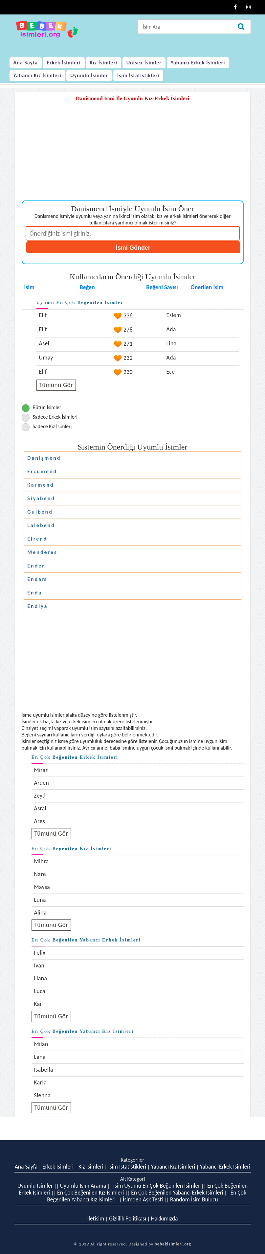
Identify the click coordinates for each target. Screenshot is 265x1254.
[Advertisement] (133, 154)
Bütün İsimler (47, 407)
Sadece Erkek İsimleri (55, 417)
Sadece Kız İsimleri (52, 426)
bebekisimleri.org (173, 1244)
